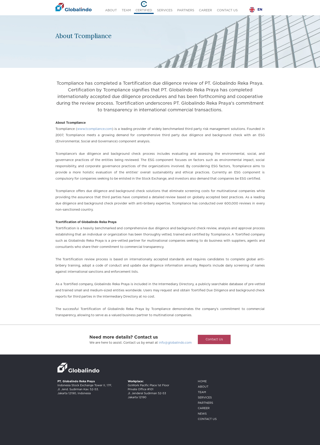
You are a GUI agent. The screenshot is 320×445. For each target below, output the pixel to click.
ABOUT (111, 10)
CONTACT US (227, 10)
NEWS (202, 413)
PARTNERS (185, 10)
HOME (202, 381)
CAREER (205, 10)
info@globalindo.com (175, 342)
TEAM (126, 10)
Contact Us (214, 339)
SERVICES (165, 10)
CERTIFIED (143, 10)
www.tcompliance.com (94, 129)
